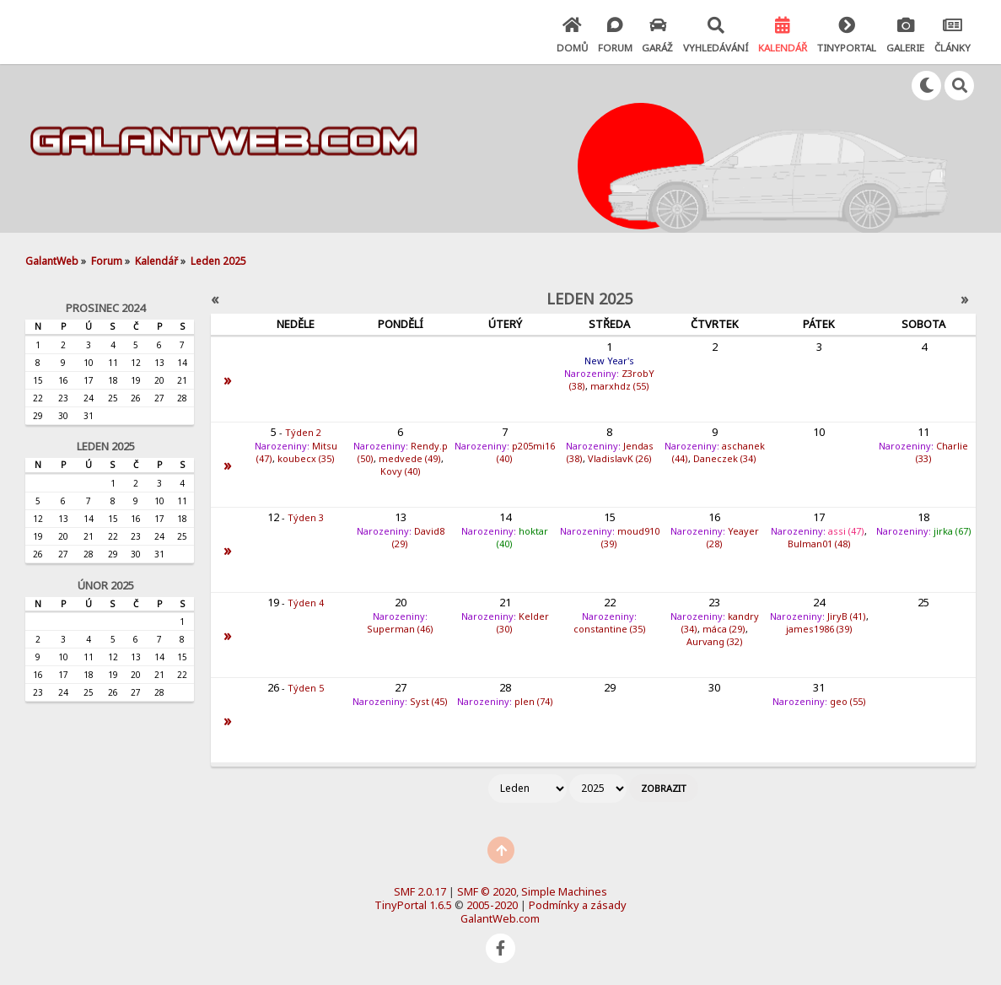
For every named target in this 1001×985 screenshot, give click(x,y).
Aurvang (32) (714, 641)
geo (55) (848, 701)
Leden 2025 (106, 446)
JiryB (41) (846, 616)
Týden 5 (306, 687)
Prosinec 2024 (105, 307)
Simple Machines (564, 891)
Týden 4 (306, 602)
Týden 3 (306, 517)
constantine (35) (609, 628)
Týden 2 (303, 432)
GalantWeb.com (500, 918)
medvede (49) (410, 458)
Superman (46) (400, 628)
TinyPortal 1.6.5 (413, 904)
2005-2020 (492, 904)
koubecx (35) (306, 458)
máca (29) (723, 628)
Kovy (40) (400, 471)
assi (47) (846, 531)
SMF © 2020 (486, 891)
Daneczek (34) (724, 458)
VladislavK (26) (620, 458)
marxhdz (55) (619, 385)
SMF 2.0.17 (420, 891)
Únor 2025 (106, 585)
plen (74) (533, 701)
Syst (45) (429, 701)
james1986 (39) (819, 628)
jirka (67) (952, 531)
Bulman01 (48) (819, 543)
